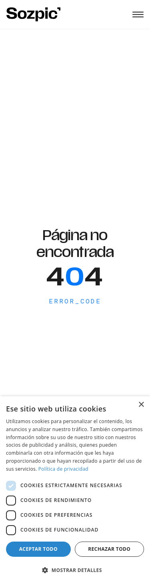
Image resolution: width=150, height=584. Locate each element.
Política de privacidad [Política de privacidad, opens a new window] (63, 469)
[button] (75, 570)
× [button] (141, 405)
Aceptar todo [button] (38, 549)
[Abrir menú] (138, 14)
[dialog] (75, 490)
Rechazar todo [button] (109, 549)
